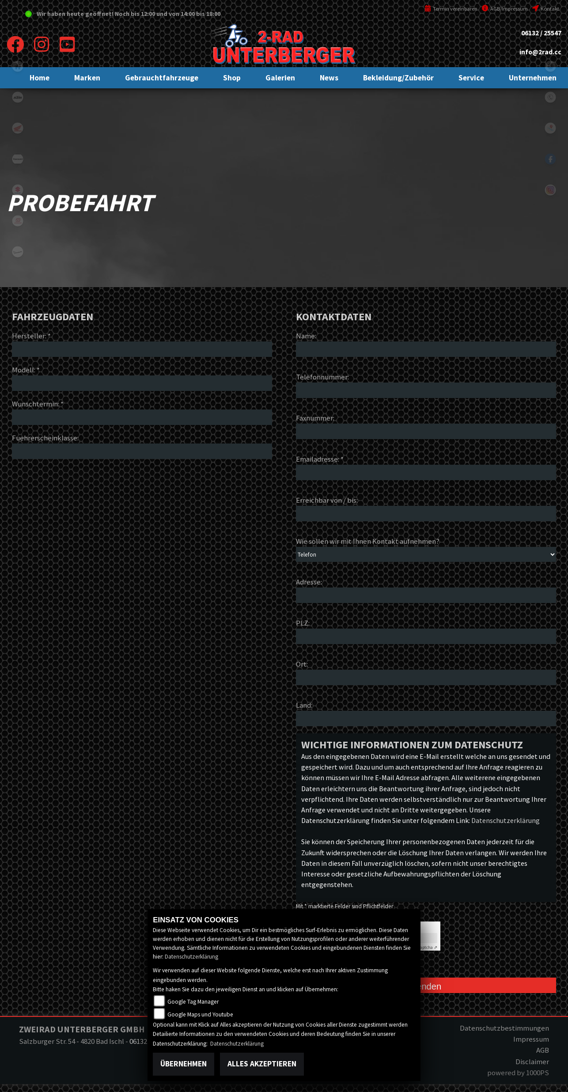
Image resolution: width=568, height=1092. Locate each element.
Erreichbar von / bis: (327, 500)
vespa (17, 252)
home (17, 66)
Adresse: (309, 582)
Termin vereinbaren (451, 8)
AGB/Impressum (505, 8)
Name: (306, 336)
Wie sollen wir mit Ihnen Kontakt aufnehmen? (367, 541)
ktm (17, 97)
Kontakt (545, 8)
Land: (304, 705)
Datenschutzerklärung (505, 820)
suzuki (17, 190)
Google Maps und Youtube (200, 1014)
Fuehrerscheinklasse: (45, 438)
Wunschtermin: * (38, 404)
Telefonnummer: (322, 377)
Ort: (302, 664)
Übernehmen (183, 1064)
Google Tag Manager (193, 1001)
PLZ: (303, 623)
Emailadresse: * (320, 459)
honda (17, 128)
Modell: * (26, 370)
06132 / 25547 (541, 33)
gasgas (17, 221)
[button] (87, 77)
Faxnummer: (315, 418)
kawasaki (17, 159)
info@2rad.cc (540, 52)
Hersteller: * (31, 336)
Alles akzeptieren (261, 1064)
